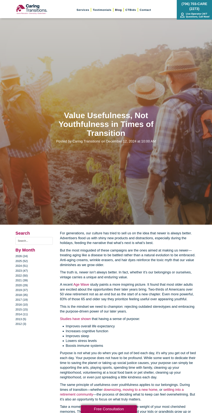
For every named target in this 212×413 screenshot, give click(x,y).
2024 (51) (21, 265)
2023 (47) (21, 270)
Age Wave (81, 284)
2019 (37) (21, 290)
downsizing (112, 390)
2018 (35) (21, 294)
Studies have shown (75, 319)
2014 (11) (21, 314)
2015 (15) (21, 309)
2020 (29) (21, 285)
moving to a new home (140, 390)
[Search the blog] (34, 241)
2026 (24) (21, 256)
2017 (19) (21, 299)
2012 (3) (20, 323)
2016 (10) (21, 304)
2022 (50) (21, 275)
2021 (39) (21, 280)
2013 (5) (20, 319)
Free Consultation (109, 409)
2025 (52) (21, 261)
